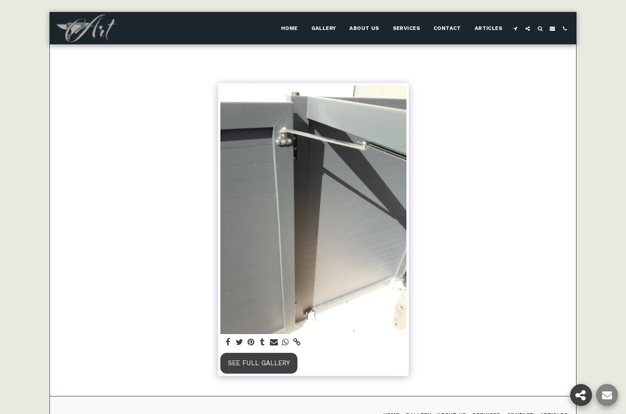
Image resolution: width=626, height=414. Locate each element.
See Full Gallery (259, 363)
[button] (515, 28)
